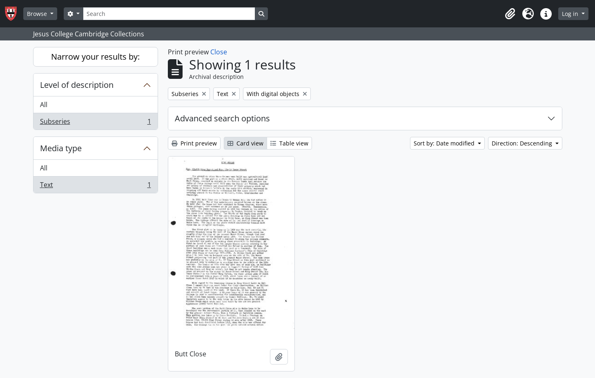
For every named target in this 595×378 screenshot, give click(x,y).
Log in (571, 14)
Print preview (194, 143)
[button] (510, 14)
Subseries (95, 123)
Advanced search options (222, 118)
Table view (289, 143)
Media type (61, 148)
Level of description (77, 84)
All (43, 104)
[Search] (169, 13)
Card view (245, 143)
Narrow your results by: (95, 56)
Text (95, 186)
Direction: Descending (523, 143)
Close (218, 51)
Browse (38, 14)
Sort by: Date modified (445, 143)
